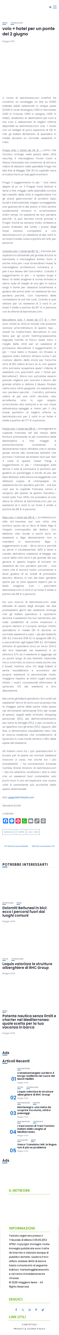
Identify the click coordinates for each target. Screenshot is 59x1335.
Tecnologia (17, 23)
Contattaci (29, 1325)
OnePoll (20, 832)
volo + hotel (33, 832)
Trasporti (38, 1121)
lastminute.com (21, 797)
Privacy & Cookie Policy (29, 1329)
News (4, 23)
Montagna (7, 903)
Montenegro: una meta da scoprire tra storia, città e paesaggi (34, 1110)
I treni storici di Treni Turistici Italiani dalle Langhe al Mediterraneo (35, 1129)
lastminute (8, 832)
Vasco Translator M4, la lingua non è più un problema (36, 1146)
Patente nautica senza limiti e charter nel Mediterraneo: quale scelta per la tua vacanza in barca (29, 1022)
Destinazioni (23, 1068)
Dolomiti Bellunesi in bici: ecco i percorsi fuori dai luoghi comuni (24, 912)
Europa (36, 1103)
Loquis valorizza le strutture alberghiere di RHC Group (27, 966)
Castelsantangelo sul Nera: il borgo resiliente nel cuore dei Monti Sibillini (36, 1076)
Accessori (22, 1140)
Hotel (5, 959)
